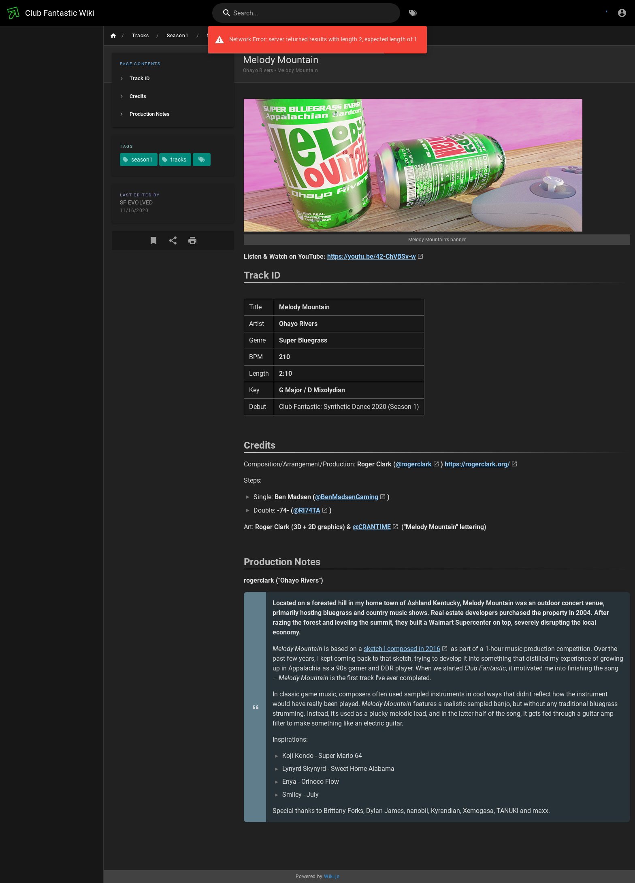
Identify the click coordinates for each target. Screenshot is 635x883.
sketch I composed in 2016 (402, 649)
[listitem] (173, 78)
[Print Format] (192, 240)
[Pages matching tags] (202, 159)
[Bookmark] (153, 240)
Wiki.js (331, 876)
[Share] (173, 240)
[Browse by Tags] (413, 13)
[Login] (622, 13)
